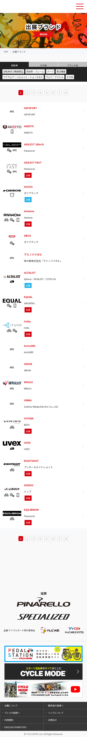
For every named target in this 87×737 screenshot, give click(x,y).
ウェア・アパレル (55, 77)
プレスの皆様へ (12, 712)
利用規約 (8, 719)
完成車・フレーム (35, 71)
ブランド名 (72, 65)
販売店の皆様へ (56, 705)
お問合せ (52, 719)
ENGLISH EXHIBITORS (15, 727)
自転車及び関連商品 (13, 71)
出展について (11, 705)
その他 (43, 65)
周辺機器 (61, 71)
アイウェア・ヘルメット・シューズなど (23, 77)
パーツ (50, 71)
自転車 (14, 65)
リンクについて (56, 712)
